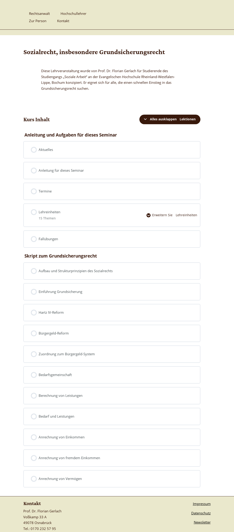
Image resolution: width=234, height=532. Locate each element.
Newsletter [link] (202, 512)
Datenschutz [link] (201, 503)
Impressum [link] (202, 493)
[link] (188, 11)
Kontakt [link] (63, 21)
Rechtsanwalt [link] (39, 14)
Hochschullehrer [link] (73, 14)
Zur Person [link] (37, 21)
